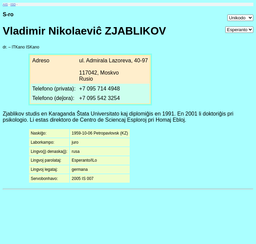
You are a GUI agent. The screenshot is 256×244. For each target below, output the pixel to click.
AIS (5, 4)
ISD (13, 4)
